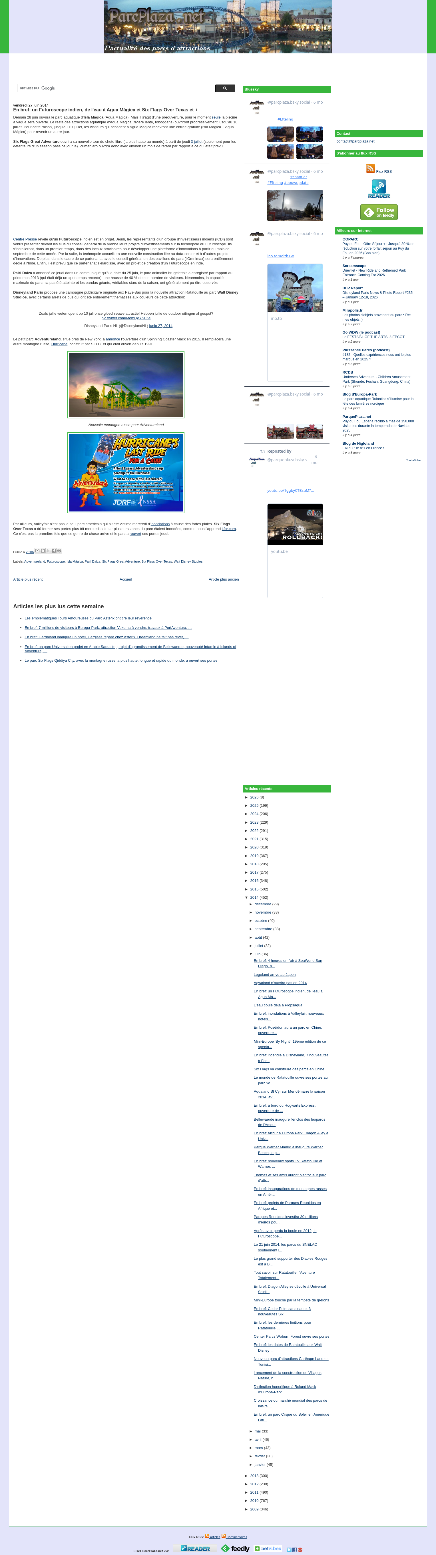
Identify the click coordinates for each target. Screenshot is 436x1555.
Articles (212, 1537)
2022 (255, 830)
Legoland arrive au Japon (275, 974)
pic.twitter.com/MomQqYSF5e (125, 318)
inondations (160, 524)
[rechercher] (113, 88)
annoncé (113, 339)
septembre (264, 929)
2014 (255, 897)
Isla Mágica (75, 561)
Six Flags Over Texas (157, 561)
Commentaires (234, 1537)
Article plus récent (28, 579)
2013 (255, 1476)
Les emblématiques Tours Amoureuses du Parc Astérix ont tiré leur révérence (88, 618)
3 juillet (196, 141)
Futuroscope (56, 561)
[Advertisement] (218, 66)
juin (258, 954)
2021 (255, 839)
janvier (261, 1464)
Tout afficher (413, 460)
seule (216, 117)
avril (258, 1439)
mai (258, 1431)
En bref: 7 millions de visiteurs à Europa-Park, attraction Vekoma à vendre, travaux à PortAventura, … (108, 627)
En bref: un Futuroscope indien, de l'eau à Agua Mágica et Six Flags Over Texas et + (105, 109)
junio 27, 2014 (161, 326)
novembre (263, 912)
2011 (255, 1492)
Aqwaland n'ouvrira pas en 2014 (280, 983)
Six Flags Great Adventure (121, 561)
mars (259, 1448)
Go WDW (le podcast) (361, 332)
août (259, 937)
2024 (255, 814)
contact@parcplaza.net (355, 141)
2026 (255, 797)
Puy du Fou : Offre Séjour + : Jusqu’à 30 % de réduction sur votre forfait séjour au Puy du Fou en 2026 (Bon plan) (378, 248)
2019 (255, 856)
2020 (255, 847)
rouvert (135, 533)
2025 (255, 805)
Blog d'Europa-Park (359, 394)
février (260, 1456)
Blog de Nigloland (358, 443)
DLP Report (352, 288)
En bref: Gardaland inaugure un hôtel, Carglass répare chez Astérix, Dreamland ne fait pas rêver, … (106, 637)
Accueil (126, 579)
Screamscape (354, 266)
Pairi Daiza (93, 561)
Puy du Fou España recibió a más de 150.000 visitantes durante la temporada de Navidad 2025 (378, 425)
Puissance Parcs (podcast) (365, 350)
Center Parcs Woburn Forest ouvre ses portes (291, 1336)
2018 (255, 864)
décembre (263, 904)
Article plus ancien (224, 579)
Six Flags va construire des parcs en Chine (289, 1069)
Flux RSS (379, 171)
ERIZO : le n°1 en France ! (363, 448)
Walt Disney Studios (188, 561)
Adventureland (34, 561)
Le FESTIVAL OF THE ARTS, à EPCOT (373, 337)
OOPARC (350, 239)
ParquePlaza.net (356, 416)
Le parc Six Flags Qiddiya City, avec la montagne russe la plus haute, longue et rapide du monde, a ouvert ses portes (121, 660)
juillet (259, 946)
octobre (261, 920)
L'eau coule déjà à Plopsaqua (278, 1005)
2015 (255, 889)
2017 (255, 872)
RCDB (347, 372)
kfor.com (229, 529)
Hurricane (59, 344)
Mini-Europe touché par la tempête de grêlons (291, 1300)
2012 (255, 1484)
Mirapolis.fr (352, 310)
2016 (255, 880)
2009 (255, 1509)
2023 (255, 822)
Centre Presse (25, 239)
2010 (255, 1500)
